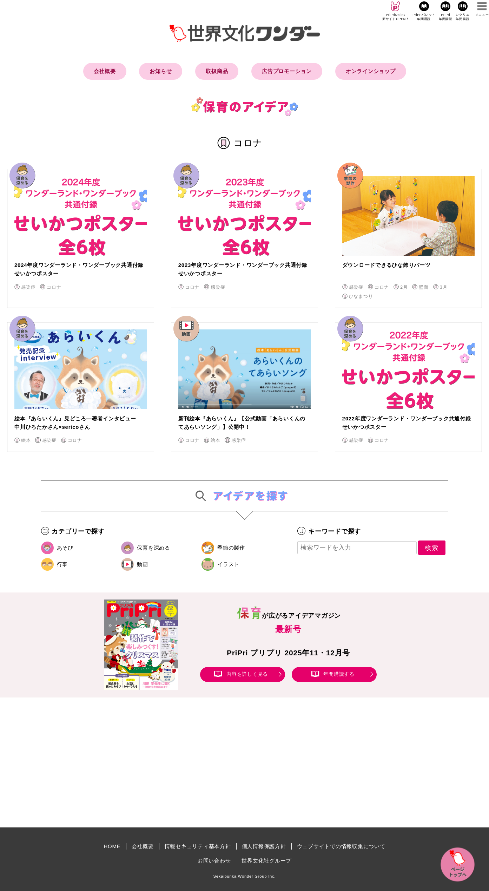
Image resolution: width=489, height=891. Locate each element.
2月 (404, 287)
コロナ (54, 287)
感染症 (28, 287)
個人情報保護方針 (264, 846)
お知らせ (161, 71)
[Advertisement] (185, 762)
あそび (65, 548)
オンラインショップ (371, 71)
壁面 (424, 287)
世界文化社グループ (266, 861)
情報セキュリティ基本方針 (198, 846)
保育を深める (153, 548)
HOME (112, 846)
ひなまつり (361, 296)
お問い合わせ (214, 861)
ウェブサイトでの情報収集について (341, 846)
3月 (444, 287)
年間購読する (339, 674)
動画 (142, 564)
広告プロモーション (287, 71)
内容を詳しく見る (247, 674)
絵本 (26, 440)
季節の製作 (231, 548)
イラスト (228, 564)
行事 (62, 564)
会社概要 (105, 71)
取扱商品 (217, 71)
